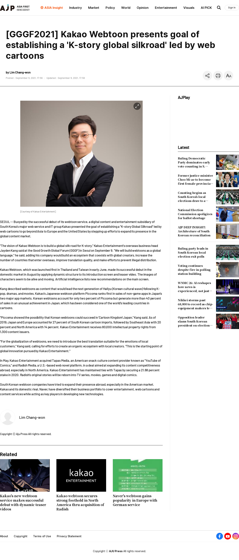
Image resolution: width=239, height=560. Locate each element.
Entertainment (166, 8)
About (4, 536)
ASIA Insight (53, 8)
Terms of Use (42, 536)
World (125, 8)
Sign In (232, 7)
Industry (75, 8)
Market (93, 8)
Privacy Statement (69, 536)
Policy (110, 8)
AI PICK (206, 8)
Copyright (20, 536)
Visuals (188, 8)
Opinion (143, 8)
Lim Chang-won (32, 417)
